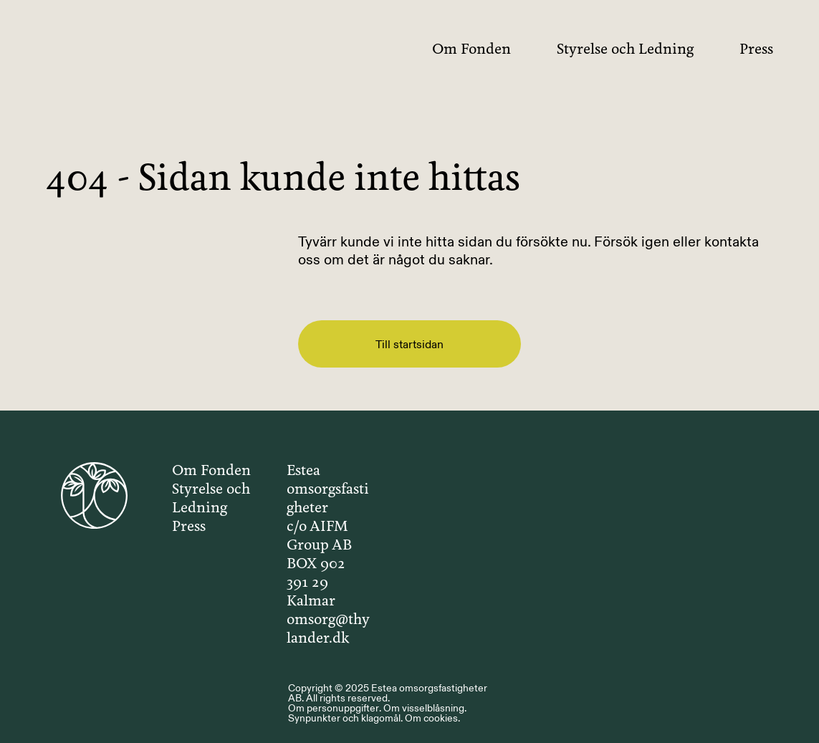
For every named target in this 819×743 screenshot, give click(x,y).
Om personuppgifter (333, 707)
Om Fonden (471, 50)
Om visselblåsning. (424, 707)
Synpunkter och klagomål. (345, 717)
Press (756, 50)
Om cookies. (432, 717)
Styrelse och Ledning (625, 50)
